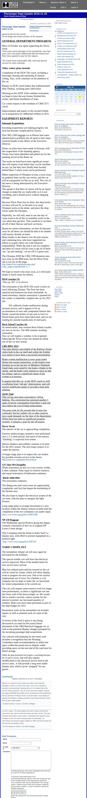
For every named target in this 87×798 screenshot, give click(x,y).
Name (5, 699)
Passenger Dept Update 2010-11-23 (25, 13)
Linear (32, 641)
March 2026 (63, 306)
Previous (26, 19)
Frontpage (25, 785)
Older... (61, 309)
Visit (63, 7)
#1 (4, 664)
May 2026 (62, 302)
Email (5, 703)
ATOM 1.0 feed (66, 324)
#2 (4, 687)
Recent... (62, 308)
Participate (29, 2)
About (74, 2)
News (42, 2)
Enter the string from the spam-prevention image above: (32, 758)
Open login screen (65, 23)
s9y (9, 790)
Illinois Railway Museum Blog (15, 16)
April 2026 (62, 304)
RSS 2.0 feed (65, 322)
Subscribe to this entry (21, 767)
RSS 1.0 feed (65, 320)
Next (33, 19)
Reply (32, 664)
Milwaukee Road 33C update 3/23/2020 (72, 252)
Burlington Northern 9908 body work (71, 177)
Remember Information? (22, 764)
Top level (33, 785)
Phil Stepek (43, 26)
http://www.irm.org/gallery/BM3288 (19, 485)
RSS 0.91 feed (66, 318)
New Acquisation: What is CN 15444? (70, 164)
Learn (74, 7)
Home (53, 7)
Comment (6, 712)
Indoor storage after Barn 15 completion (71, 125)
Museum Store (58, 2)
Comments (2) (38, 30)
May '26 (72, 87)
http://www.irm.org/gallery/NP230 (19, 512)
